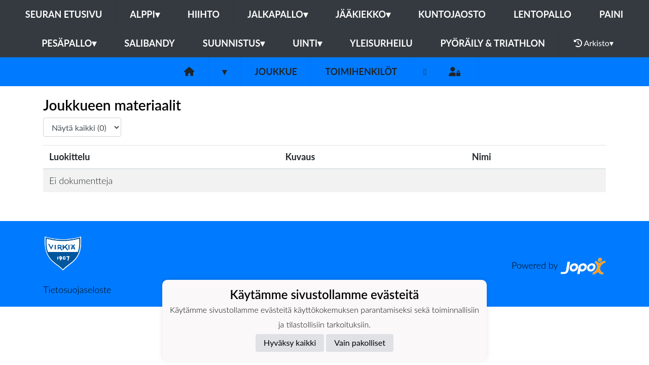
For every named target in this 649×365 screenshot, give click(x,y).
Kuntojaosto (452, 14)
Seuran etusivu (63, 14)
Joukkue (276, 71)
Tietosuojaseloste (77, 289)
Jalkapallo (277, 14)
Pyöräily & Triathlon (493, 43)
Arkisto (594, 43)
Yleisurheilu (381, 43)
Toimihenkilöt (361, 71)
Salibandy (149, 43)
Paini (611, 14)
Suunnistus (234, 43)
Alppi (144, 14)
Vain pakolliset (359, 342)
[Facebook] (425, 71)
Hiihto (204, 14)
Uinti (307, 43)
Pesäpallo (69, 43)
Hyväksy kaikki (290, 342)
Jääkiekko (363, 14)
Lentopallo (542, 14)
